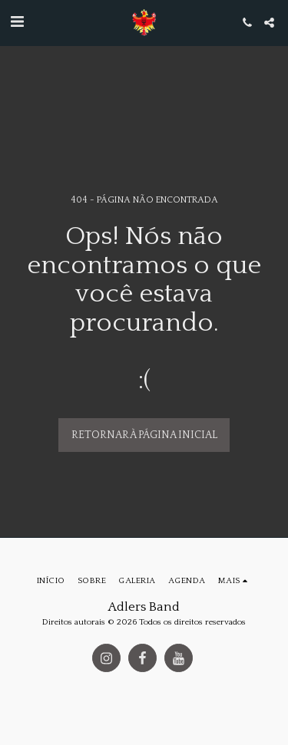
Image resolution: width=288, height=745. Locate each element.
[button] (17, 22)
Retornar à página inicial (144, 435)
